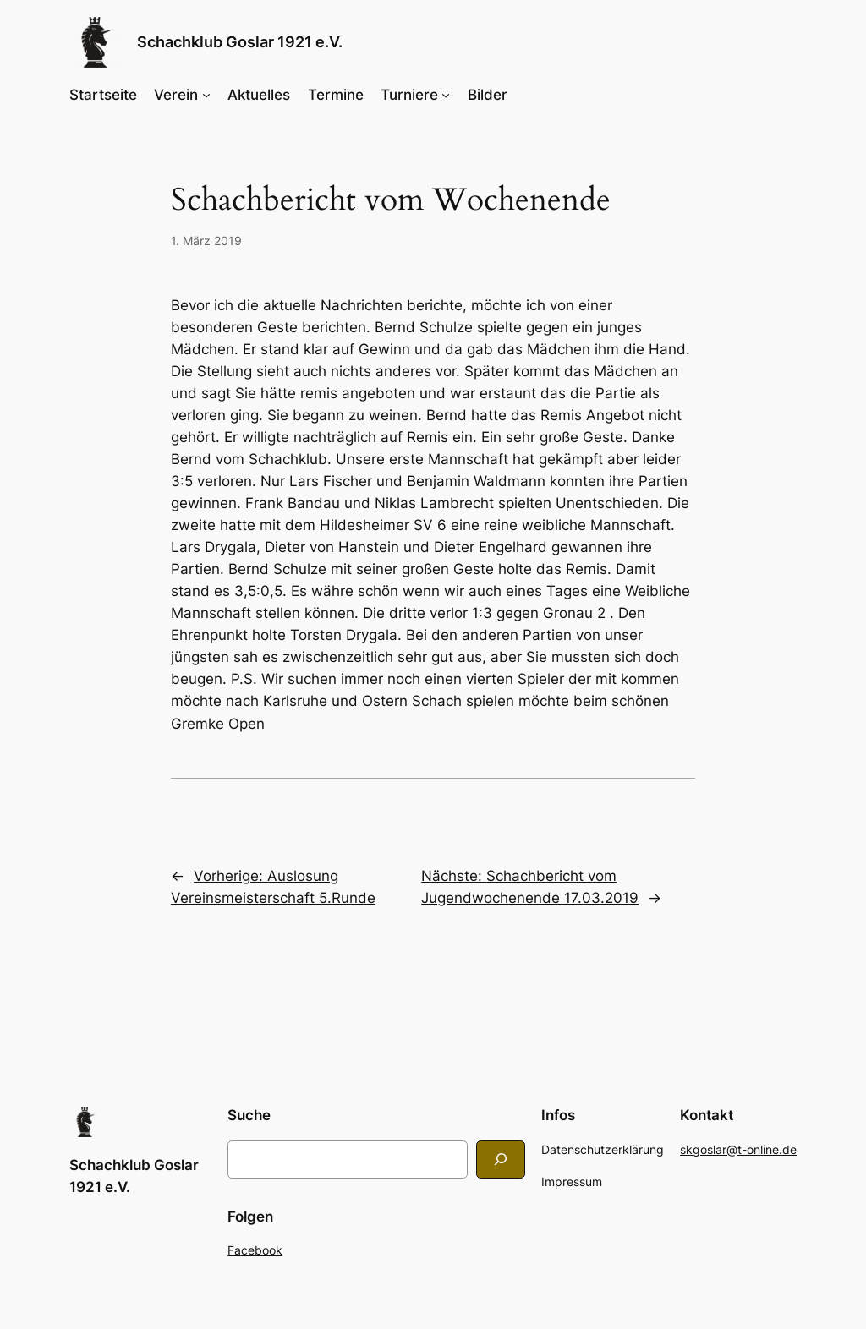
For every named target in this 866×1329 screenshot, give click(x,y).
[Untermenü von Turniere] (445, 94)
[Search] (500, 1159)
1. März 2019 (206, 240)
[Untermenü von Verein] (206, 94)
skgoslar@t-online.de (738, 1149)
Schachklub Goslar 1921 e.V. (240, 42)
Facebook (254, 1250)
